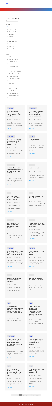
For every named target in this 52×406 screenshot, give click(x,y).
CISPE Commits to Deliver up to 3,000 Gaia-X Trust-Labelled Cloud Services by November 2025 (15, 372)
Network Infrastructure (15, 93)
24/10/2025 (38, 201)
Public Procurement (14, 96)
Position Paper (13, 39)
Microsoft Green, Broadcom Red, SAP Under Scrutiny (13, 197)
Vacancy (11, 49)
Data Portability (13, 66)
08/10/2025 (16, 231)
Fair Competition (13, 76)
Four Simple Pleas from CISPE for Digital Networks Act (36, 370)
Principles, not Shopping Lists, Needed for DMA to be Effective (37, 224)
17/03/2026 (16, 147)
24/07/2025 (16, 316)
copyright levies (13, 59)
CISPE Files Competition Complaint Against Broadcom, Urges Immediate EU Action (36, 113)
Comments (12, 29)
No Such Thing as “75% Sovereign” (36, 197)
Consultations (13, 34)
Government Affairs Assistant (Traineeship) (36, 279)
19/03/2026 (38, 119)
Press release (13, 41)
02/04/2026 (16, 119)
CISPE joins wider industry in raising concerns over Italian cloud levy (14, 113)
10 (33, 395)
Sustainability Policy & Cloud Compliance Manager (14, 279)
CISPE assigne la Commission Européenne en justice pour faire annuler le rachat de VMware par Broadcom (15, 310)
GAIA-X (11, 83)
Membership (12, 91)
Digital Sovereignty (14, 74)
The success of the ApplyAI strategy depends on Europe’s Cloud (13, 225)
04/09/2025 (16, 258)
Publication (12, 44)
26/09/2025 (38, 229)
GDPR (11, 86)
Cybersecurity (13, 62)
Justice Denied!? (34, 168)
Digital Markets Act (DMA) (15, 69)
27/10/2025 (16, 202)
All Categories (12, 27)
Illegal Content (13, 88)
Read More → (10, 128)
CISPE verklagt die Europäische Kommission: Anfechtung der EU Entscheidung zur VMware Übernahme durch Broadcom (35, 311)
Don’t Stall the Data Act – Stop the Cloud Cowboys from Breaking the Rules (15, 253)
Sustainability (13, 98)
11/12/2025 (16, 176)
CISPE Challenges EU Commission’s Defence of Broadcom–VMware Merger (15, 170)
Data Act (11, 64)
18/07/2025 (38, 347)
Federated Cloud (13, 81)
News (11, 36)
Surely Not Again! (34, 140)
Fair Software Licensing (15, 79)
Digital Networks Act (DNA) (15, 71)
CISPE (9, 119)
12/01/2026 (38, 143)
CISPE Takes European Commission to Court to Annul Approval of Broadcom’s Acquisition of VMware (14, 342)
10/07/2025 (38, 375)
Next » (37, 395)
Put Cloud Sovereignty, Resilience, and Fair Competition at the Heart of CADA (14, 142)
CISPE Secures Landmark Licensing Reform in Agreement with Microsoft (36, 342)
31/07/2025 (38, 258)
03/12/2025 (38, 171)
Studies (11, 46)
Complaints (12, 32)
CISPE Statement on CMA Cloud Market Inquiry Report (37, 253)
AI (10, 57)
